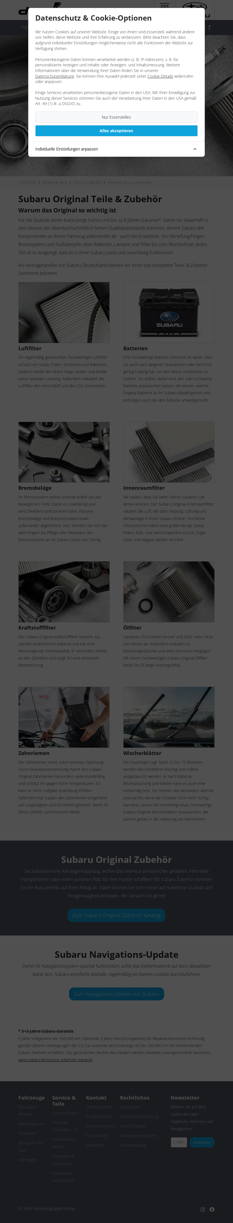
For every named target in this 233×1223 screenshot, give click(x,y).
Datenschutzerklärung (54, 76)
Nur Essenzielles (116, 117)
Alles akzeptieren (116, 130)
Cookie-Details (160, 76)
